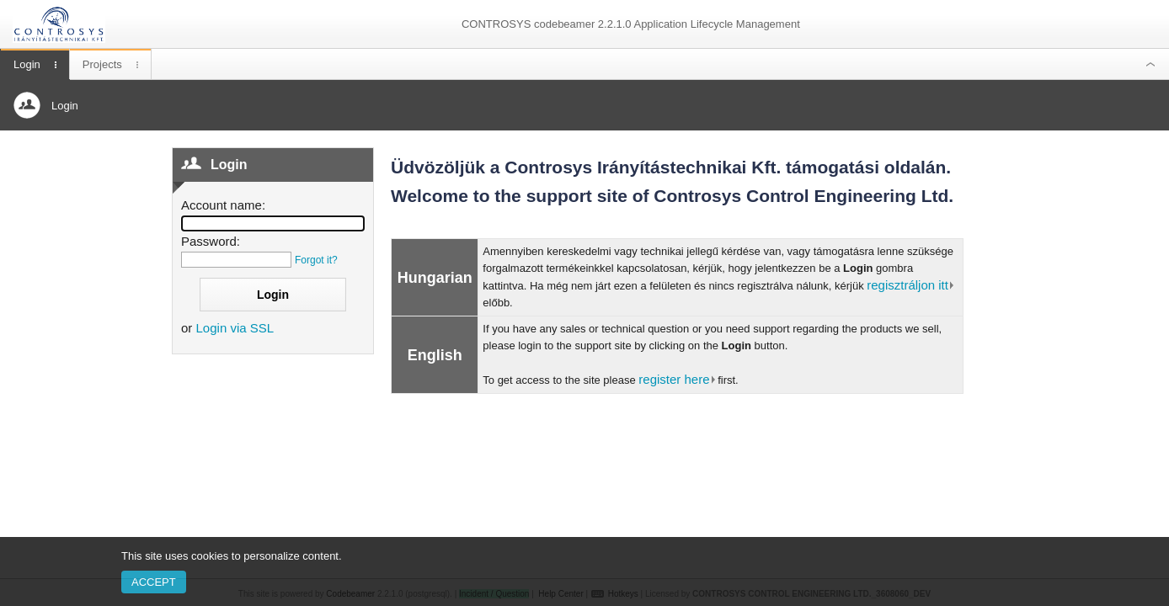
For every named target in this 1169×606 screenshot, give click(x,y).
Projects (102, 64)
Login (26, 64)
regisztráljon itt (907, 285)
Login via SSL (235, 328)
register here (673, 379)
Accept (153, 582)
